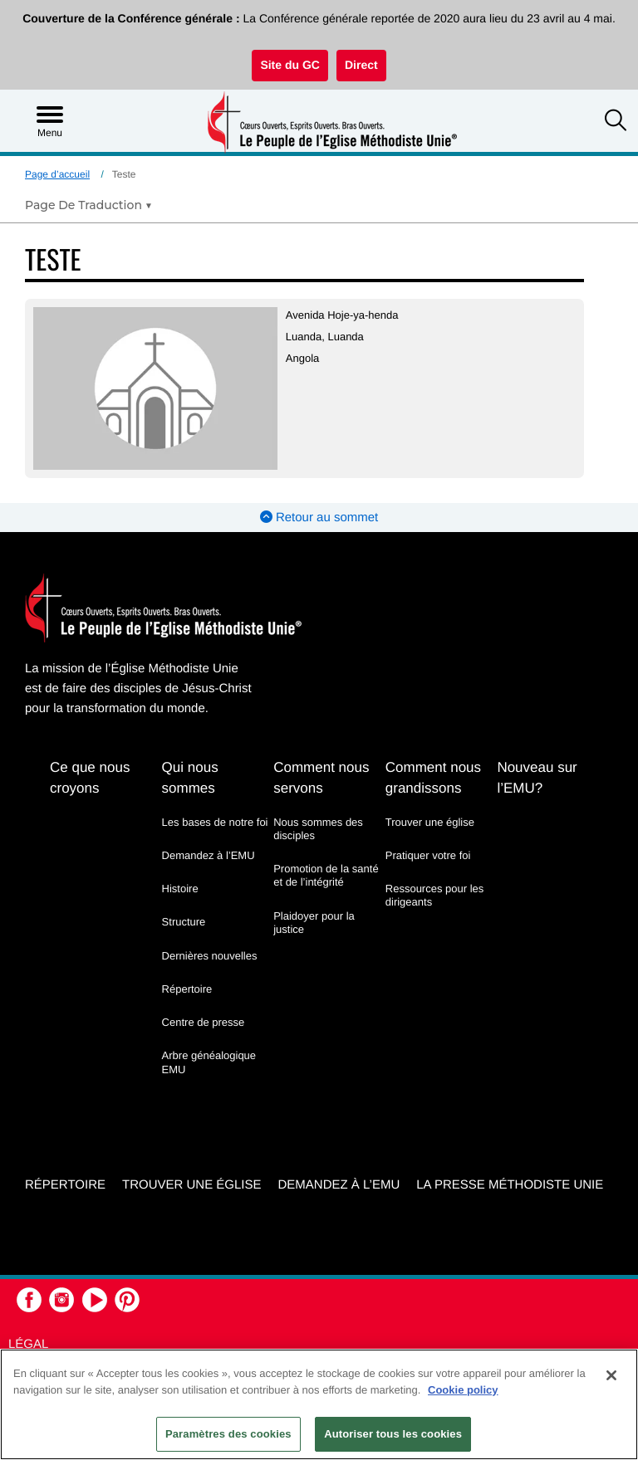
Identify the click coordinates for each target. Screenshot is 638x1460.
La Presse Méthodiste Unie (509, 1185)
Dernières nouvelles (210, 956)
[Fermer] (611, 1375)
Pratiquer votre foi (428, 855)
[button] (615, 122)
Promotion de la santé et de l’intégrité (325, 875)
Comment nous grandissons (433, 777)
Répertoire (187, 989)
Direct (361, 64)
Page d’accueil (57, 174)
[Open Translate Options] (88, 205)
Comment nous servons (321, 777)
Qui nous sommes (190, 777)
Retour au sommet (319, 517)
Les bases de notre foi (215, 822)
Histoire (180, 888)
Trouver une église (429, 822)
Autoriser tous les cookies (393, 1434)
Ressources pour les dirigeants (434, 895)
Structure (184, 922)
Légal (28, 1344)
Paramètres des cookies (228, 1434)
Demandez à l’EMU (208, 855)
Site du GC (290, 64)
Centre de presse (203, 1022)
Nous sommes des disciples (318, 829)
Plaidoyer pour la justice (314, 922)
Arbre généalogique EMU (209, 1062)
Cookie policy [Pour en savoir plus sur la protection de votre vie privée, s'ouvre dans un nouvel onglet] (463, 1390)
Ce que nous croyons (90, 777)
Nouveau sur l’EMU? (537, 777)
